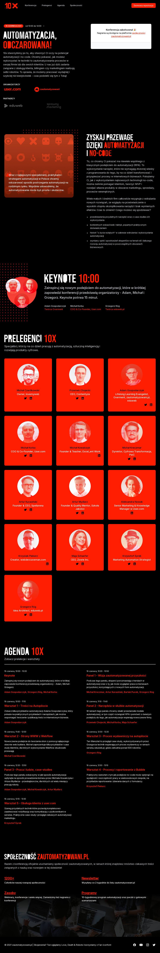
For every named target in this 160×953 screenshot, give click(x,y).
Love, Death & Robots (72, 945)
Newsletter (90, 878)
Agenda (61, 5)
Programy (89, 893)
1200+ (9, 878)
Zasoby (10, 893)
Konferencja (30, 5)
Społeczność (76, 5)
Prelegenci (47, 5)
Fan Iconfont (104, 945)
